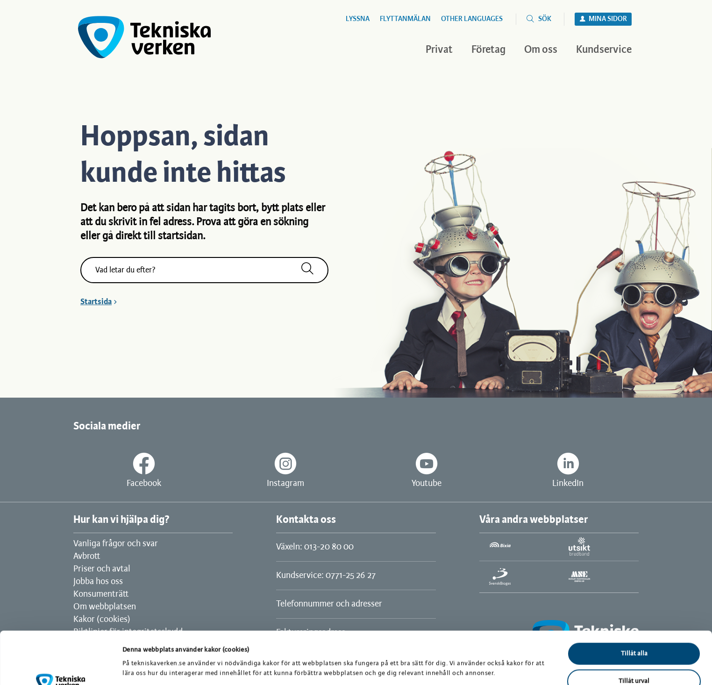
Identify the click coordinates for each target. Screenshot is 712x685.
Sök (544, 19)
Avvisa (634, 661)
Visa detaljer (485, 655)
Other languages (472, 19)
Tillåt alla (634, 607)
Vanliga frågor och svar (115, 544)
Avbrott (86, 556)
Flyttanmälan (405, 19)
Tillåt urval (634, 634)
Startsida (96, 302)
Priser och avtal (101, 569)
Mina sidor (608, 19)
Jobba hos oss (98, 581)
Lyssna (358, 19)
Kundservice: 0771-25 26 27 (326, 575)
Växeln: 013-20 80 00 (315, 547)
